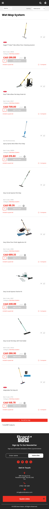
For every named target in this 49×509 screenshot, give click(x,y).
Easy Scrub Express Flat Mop (12, 193)
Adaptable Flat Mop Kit (10, 390)
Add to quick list (8, 64)
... (10, 8)
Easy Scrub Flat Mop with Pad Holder (14, 341)
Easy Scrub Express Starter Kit (12, 291)
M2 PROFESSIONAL (9, 141)
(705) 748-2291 (24, 486)
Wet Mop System (14, 54)
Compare (42, 64)
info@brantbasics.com (24, 492)
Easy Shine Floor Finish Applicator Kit (14, 242)
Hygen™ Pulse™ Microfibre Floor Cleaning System (19, 45)
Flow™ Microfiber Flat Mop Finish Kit (14, 94)
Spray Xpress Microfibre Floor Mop (14, 144)
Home (6, 8)
